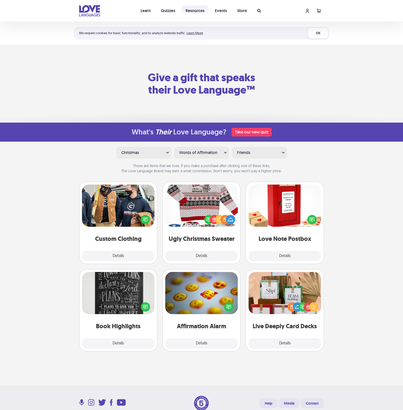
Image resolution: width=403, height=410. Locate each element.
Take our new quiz (251, 132)
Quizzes (168, 10)
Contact (312, 403)
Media (289, 403)
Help (268, 403)
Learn (146, 10)
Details (118, 256)
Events (221, 10)
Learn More (195, 33)
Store (242, 10)
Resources (195, 10)
